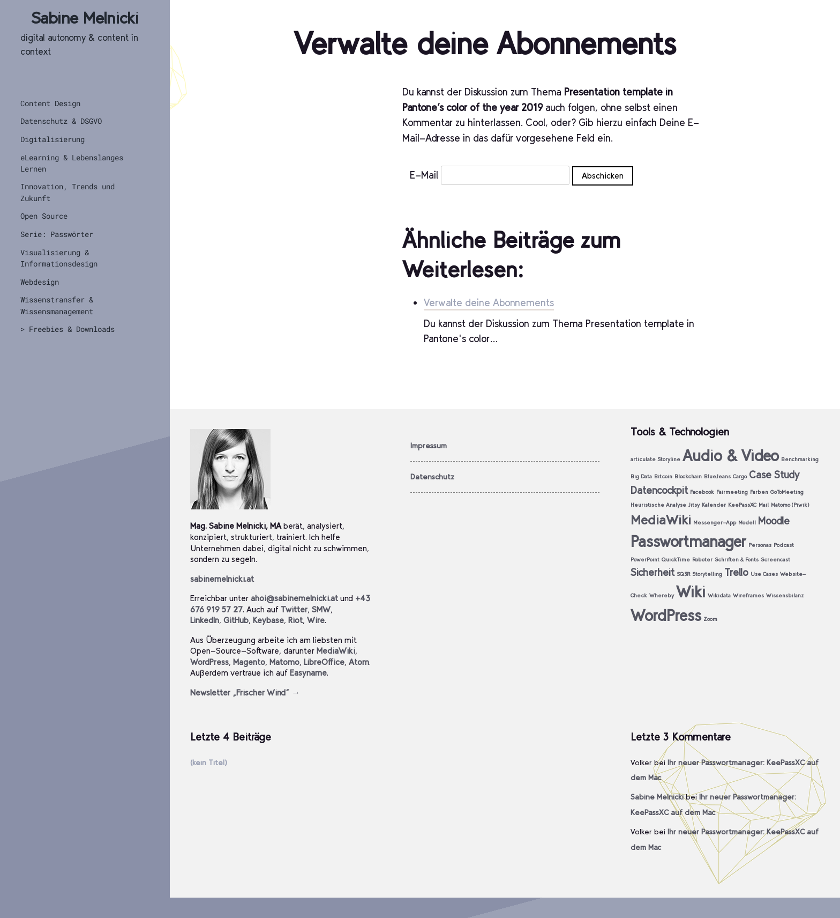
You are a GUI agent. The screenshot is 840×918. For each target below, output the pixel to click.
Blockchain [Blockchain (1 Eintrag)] (688, 476)
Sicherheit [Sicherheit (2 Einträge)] (652, 572)
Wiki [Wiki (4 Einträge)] (691, 591)
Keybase (268, 620)
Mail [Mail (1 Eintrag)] (764, 504)
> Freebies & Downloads (67, 329)
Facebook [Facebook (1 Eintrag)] (702, 491)
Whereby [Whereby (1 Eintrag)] (661, 595)
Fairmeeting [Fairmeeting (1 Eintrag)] (732, 491)
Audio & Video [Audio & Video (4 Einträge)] (730, 455)
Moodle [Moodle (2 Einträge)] (774, 521)
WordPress (209, 662)
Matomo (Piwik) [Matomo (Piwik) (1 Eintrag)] (790, 504)
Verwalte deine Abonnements (489, 303)
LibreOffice (324, 662)
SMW (321, 609)
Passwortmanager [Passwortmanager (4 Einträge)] (688, 541)
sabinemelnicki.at (222, 579)
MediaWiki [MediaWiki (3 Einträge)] (661, 520)
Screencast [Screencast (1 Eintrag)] (775, 559)
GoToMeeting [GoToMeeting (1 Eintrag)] (787, 491)
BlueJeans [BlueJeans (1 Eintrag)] (717, 476)
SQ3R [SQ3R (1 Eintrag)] (683, 574)
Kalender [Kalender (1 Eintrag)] (714, 504)
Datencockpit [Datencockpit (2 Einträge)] (659, 490)
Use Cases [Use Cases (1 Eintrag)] (764, 574)
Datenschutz (432, 477)
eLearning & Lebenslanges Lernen (71, 163)
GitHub (236, 620)
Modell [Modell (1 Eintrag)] (747, 522)
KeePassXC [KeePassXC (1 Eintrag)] (742, 504)
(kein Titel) (208, 762)
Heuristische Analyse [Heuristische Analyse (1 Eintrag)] (658, 504)
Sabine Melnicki (85, 18)
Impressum (428, 445)
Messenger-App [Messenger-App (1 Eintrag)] (714, 522)
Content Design (50, 103)
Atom (359, 662)
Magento (249, 662)
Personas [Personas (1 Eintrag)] (759, 545)
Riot (295, 620)
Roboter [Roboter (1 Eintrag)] (702, 559)
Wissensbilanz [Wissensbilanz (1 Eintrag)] (785, 595)
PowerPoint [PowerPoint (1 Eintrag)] (645, 559)
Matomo (284, 662)
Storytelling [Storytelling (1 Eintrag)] (707, 574)
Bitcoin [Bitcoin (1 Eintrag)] (663, 476)
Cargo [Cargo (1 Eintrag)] (740, 476)
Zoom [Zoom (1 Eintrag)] (710, 619)
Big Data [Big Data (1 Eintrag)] (641, 476)
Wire (316, 620)
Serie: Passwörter (56, 234)
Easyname (308, 673)
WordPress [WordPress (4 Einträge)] (666, 615)
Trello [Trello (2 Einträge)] (736, 572)
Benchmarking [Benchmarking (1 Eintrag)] (800, 459)
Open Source (44, 216)
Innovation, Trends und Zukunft (67, 192)
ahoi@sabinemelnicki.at (294, 598)
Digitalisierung (52, 139)
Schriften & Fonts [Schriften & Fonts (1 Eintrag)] (737, 559)
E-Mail (424, 175)
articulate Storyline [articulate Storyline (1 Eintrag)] (655, 459)
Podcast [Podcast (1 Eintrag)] (784, 545)
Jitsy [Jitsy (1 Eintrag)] (694, 504)
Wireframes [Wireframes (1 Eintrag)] (748, 595)
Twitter (294, 609)
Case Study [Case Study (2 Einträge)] (774, 475)
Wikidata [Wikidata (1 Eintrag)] (719, 595)
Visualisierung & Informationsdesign (59, 258)
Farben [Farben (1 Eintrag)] (759, 491)
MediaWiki (336, 651)
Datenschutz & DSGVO (61, 121)
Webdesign (39, 282)
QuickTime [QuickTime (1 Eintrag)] (676, 559)
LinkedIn (204, 620)
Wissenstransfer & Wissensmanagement (56, 305)
